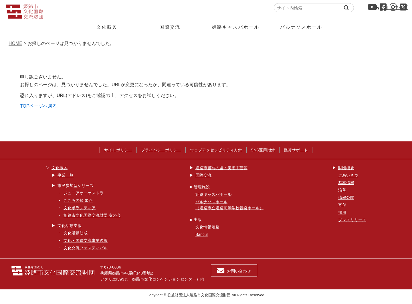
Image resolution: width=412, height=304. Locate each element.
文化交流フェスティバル (86, 248)
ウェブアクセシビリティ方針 (216, 150)
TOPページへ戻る (38, 106)
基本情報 (346, 182)
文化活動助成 (76, 233)
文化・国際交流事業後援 (86, 240)
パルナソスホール (301, 27)
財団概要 (346, 167)
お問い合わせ (234, 270)
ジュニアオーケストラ (84, 193)
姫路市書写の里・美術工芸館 (221, 167)
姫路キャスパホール (236, 27)
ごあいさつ (348, 175)
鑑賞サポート (296, 150)
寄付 (342, 205)
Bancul (201, 234)
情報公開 (346, 197)
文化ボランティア (80, 208)
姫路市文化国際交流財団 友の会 (92, 215)
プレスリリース (352, 220)
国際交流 (170, 27)
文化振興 (107, 27)
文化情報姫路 (207, 227)
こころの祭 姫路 (78, 200)
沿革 (342, 190)
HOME (15, 43)
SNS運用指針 (263, 150)
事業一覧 (66, 175)
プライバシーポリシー (161, 150)
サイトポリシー (118, 150)
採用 (342, 212)
